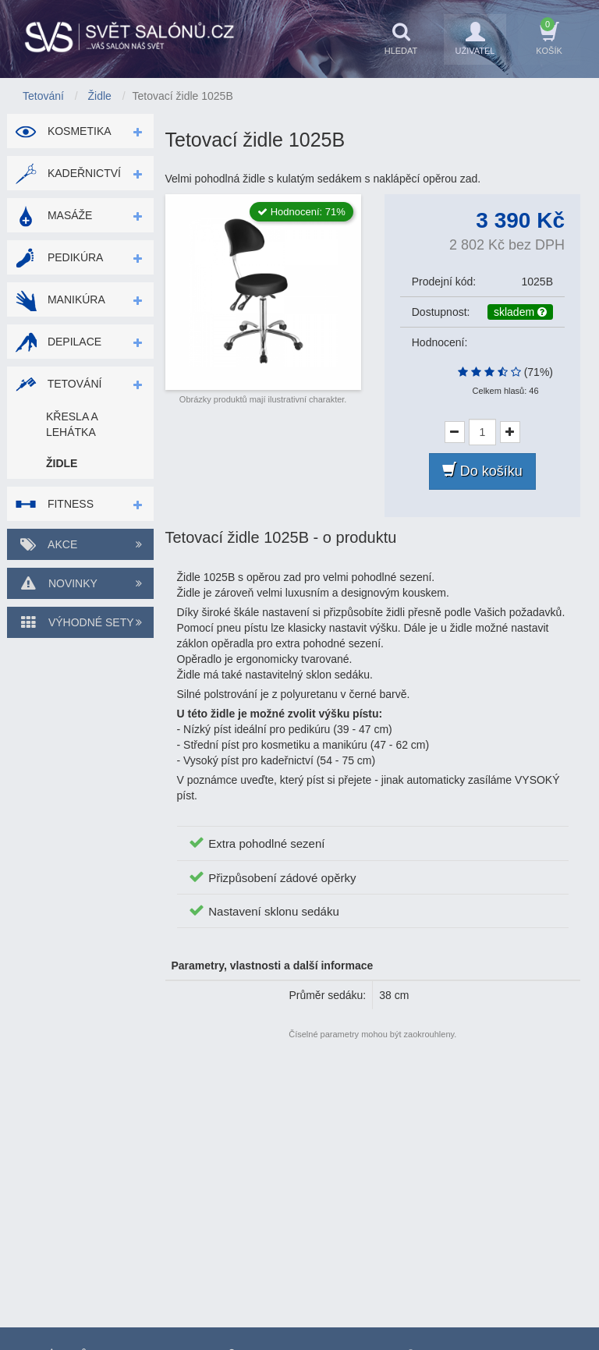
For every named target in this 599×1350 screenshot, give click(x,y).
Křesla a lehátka (71, 424)
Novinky (80, 583)
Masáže (53, 215)
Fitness (54, 504)
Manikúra (60, 299)
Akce (80, 544)
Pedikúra (59, 257)
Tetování (58, 384)
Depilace (58, 342)
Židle (61, 463)
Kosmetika (63, 131)
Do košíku (482, 470)
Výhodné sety (80, 622)
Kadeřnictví (68, 173)
